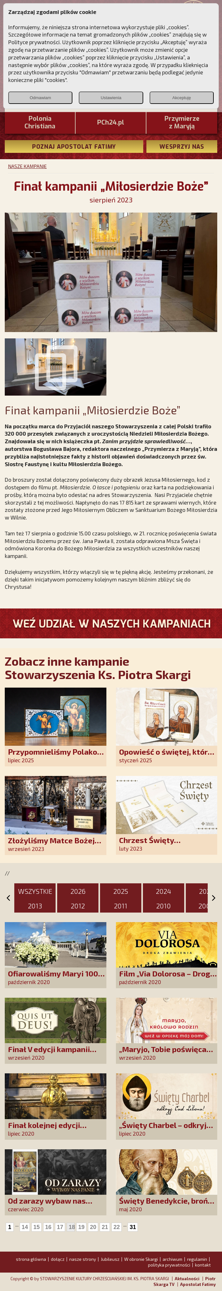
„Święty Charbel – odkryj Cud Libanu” (162, 1129)
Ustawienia (111, 97)
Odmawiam (40, 97)
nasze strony (82, 1259)
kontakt (203, 1264)
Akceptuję (181, 97)
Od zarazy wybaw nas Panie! (47, 1205)
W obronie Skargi (141, 1259)
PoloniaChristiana (39, 122)
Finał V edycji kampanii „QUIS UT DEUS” (49, 1053)
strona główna (31, 1259)
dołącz (57, 1259)
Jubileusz (110, 1259)
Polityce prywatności (34, 42)
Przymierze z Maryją (182, 122)
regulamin (197, 1259)
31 (133, 1227)
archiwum (172, 1259)
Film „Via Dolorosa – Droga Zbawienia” (167, 978)
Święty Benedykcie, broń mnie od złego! (163, 1205)
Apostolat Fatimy (198, 1284)
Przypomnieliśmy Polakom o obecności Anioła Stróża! (56, 756)
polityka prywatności (169, 1264)
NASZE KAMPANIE (27, 166)
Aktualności (187, 1278)
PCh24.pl (110, 122)
